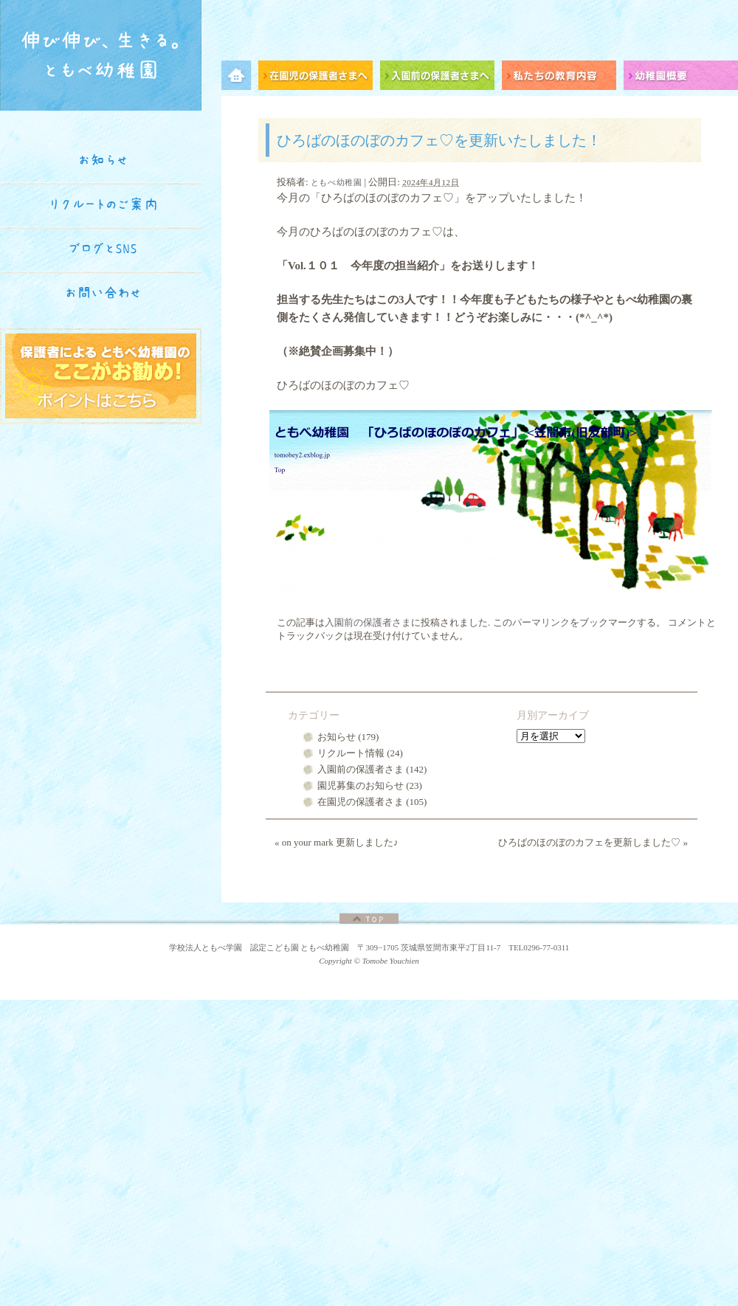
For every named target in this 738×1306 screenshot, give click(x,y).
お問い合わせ (103, 293)
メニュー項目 (239, 78)
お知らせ (336, 736)
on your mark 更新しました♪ (337, 842)
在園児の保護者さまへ (319, 78)
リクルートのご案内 (104, 204)
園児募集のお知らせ (360, 785)
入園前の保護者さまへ (441, 78)
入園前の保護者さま (368, 622)
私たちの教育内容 (563, 78)
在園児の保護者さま (360, 801)
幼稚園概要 (681, 78)
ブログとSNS (103, 248)
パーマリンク (541, 622)
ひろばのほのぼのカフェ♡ (387, 198)
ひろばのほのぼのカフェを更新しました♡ (593, 842)
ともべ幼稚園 (336, 182)
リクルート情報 (350, 753)
